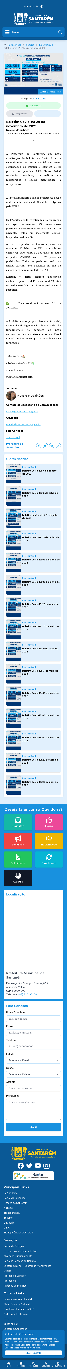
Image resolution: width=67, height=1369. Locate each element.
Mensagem (12, 1095)
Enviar (33, 1126)
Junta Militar (11, 1323)
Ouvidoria (9, 1222)
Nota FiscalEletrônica (16, 1314)
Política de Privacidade (30, 1347)
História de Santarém (15, 1202)
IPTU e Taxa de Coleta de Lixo (20, 1251)
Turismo (8, 1217)
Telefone (11, 1040)
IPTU (7, 1319)
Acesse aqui (13, 437)
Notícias (31, 45)
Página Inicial (14, 45)
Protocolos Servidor (15, 1275)
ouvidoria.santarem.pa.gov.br (23, 424)
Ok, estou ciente (33, 1353)
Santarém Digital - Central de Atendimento (27, 1265)
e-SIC (7, 1227)
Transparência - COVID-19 (18, 1232)
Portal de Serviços (14, 1246)
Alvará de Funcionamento (18, 1256)
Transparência (12, 1212)
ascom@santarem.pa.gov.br (22, 411)
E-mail (9, 1026)
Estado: (10, 1054)
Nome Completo (15, 1012)
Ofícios (7, 1270)
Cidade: (10, 1067)
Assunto (10, 1081)
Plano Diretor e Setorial (17, 1304)
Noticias (8, 1207)
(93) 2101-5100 (27, 994)
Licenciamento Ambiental (18, 1299)
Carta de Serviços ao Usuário (20, 1260)
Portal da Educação (15, 1197)
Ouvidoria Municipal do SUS (19, 1309)
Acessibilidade (31, 6)
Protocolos (10, 1280)
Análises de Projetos (15, 1285)
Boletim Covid (47, 45)
